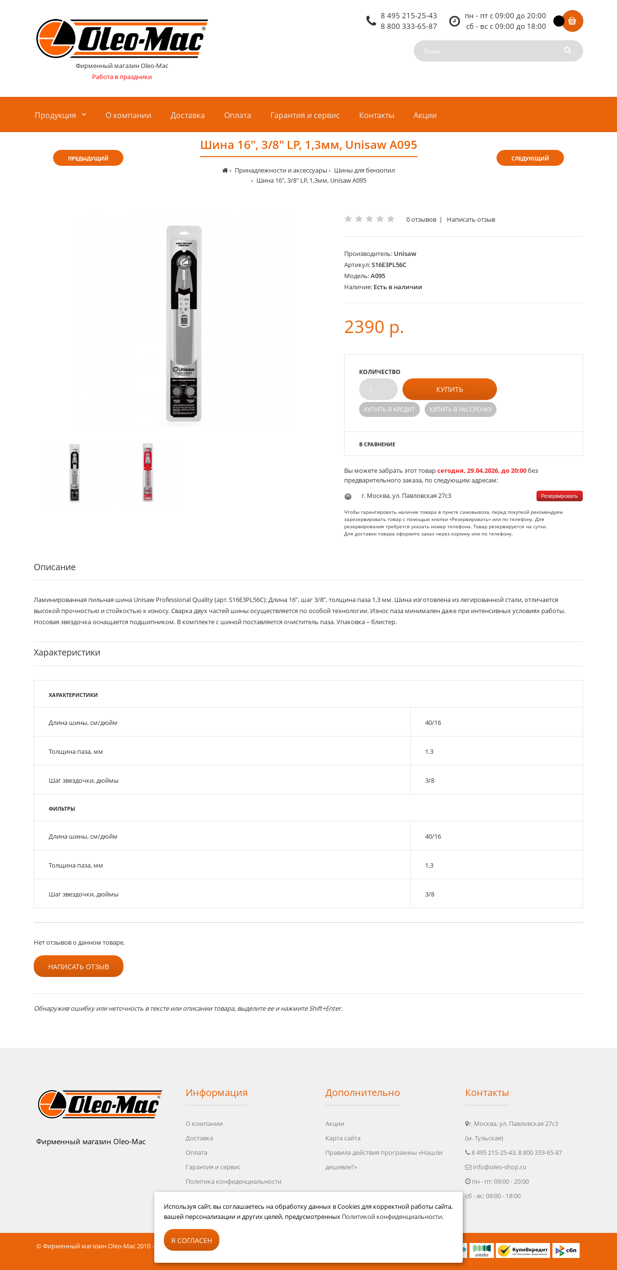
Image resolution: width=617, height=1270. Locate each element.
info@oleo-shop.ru (499, 1167)
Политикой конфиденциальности (392, 1216)
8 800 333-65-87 (409, 26)
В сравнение (377, 444)
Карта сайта (343, 1138)
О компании (204, 1123)
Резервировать (559, 496)
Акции (334, 1123)
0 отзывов (421, 219)
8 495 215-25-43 (409, 15)
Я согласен (191, 1240)
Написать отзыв (471, 219)
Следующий (530, 158)
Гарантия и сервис (213, 1167)
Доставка (199, 1138)
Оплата (196, 1152)
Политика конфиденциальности (234, 1181)
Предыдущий (88, 158)
